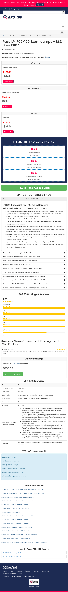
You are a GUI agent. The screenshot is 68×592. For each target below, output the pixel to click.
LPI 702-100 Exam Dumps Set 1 (12, 553)
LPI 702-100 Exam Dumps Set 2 (12, 556)
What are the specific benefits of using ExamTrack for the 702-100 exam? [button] (26, 280)
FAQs (11, 571)
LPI (7, 36)
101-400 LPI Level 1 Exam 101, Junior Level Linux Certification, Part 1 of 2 (22, 489)
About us (27, 571)
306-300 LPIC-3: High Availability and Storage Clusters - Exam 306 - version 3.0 (24, 542)
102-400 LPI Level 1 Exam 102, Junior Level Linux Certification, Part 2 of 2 (22, 493)
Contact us (19, 571)
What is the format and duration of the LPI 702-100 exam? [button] (21, 257)
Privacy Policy (45, 571)
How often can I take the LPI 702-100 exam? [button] (16, 264)
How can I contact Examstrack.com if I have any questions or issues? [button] (25, 288)
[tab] (34, 199)
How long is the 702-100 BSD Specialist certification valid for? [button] (22, 268)
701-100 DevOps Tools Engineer (10, 512)
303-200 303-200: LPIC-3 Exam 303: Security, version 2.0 (17, 497)
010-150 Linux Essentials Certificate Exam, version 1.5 (16, 501)
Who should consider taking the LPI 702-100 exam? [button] (19, 253)
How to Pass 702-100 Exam (34, 187)
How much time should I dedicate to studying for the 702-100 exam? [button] (25, 276)
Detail (47, 57)
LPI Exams (16, 363)
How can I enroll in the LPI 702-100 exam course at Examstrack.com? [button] (25, 284)
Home (5, 9)
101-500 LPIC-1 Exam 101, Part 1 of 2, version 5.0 (15, 519)
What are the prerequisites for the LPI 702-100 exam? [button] (20, 261)
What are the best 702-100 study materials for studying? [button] (21, 272)
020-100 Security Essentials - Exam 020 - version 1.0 (16, 527)
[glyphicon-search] (63, 12)
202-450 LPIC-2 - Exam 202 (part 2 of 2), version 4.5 (16, 508)
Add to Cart (8, 81)
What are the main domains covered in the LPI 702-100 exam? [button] (23, 199)
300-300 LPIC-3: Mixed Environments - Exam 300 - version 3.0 (19, 534)
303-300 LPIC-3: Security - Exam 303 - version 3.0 (15, 538)
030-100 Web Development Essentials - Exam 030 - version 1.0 (19, 531)
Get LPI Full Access (13, 374)
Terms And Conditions (9, 573)
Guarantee (36, 571)
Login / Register (16, 9)
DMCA (20, 573)
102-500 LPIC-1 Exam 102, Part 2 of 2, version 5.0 (15, 523)
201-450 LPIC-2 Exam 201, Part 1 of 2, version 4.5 (15, 504)
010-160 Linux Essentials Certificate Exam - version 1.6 (17, 516)
